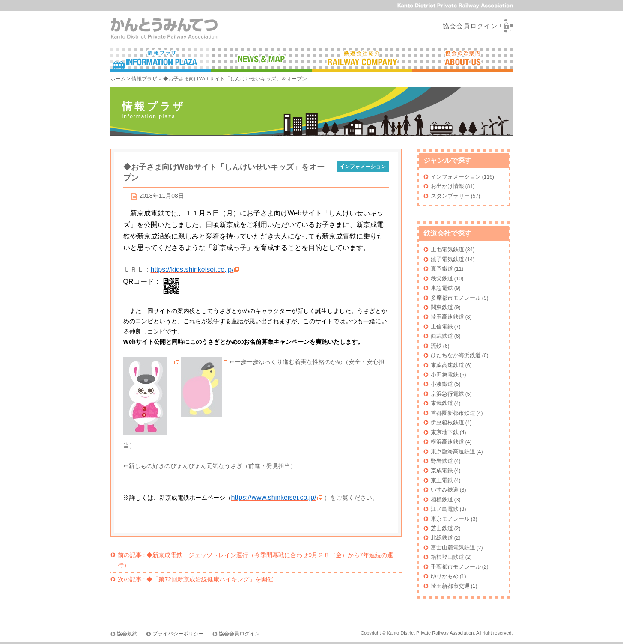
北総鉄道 (442, 537)
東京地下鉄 (445, 432)
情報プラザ (144, 79)
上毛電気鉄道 (447, 249)
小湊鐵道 (442, 384)
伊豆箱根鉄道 (447, 422)
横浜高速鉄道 (447, 441)
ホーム (118, 79)
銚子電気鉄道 (447, 259)
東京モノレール (450, 519)
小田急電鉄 (445, 374)
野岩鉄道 (442, 461)
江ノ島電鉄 (445, 509)
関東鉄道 (442, 307)
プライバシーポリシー (178, 634)
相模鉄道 (442, 499)
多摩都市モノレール (456, 298)
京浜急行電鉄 (447, 394)
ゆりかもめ (445, 576)
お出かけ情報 (447, 186)
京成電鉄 (442, 470)
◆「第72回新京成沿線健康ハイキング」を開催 (195, 579)
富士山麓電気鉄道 (453, 547)
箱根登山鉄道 (447, 557)
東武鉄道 (442, 403)
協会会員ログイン (470, 26)
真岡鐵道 (442, 268)
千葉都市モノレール (456, 567)
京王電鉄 (442, 480)
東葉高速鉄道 (447, 365)
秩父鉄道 (442, 278)
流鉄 (436, 346)
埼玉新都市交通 (450, 586)
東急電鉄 (442, 288)
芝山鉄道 (442, 528)
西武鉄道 (442, 336)
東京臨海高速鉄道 (453, 451)
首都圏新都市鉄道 (453, 413)
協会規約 (127, 634)
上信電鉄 (442, 326)
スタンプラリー (450, 196)
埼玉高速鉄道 (447, 316)
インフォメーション (456, 176)
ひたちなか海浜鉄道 (456, 355)
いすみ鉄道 (445, 489)
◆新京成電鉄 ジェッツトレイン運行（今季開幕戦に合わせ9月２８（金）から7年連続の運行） (255, 560)
